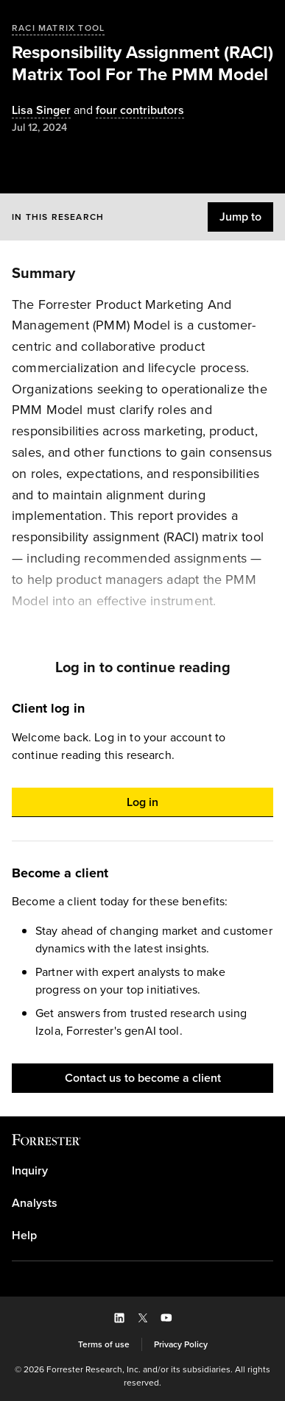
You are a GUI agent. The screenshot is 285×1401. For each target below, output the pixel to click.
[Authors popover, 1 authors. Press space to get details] (41, 110)
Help (24, 1235)
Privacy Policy (181, 1344)
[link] (142, 1170)
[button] (240, 217)
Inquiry (30, 1170)
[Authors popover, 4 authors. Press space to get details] (127, 110)
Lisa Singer (41, 110)
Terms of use (104, 1344)
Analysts (34, 1203)
